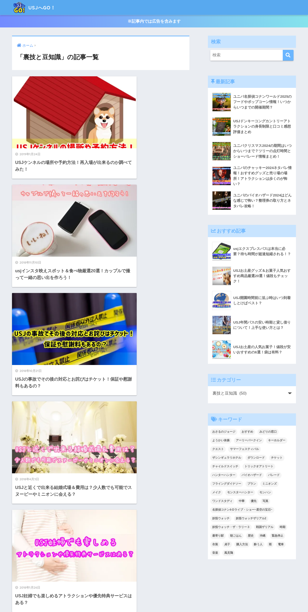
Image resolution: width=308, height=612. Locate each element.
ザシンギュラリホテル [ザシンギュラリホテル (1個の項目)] (226, 458)
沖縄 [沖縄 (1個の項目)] (262, 536)
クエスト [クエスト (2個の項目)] (218, 449)
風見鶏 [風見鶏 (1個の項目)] (228, 553)
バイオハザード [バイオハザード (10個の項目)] (252, 475)
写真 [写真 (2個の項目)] (265, 501)
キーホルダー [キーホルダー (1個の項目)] (276, 440)
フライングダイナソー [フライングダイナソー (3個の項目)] (226, 484)
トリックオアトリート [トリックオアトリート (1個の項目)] (258, 466)
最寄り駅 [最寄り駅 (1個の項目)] (218, 536)
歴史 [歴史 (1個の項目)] (251, 536)
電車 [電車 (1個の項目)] (281, 544)
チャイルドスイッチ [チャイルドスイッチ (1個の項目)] (225, 466)
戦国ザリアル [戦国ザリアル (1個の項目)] (264, 527)
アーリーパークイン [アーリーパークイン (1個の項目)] (249, 440)
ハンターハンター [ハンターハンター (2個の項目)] (223, 475)
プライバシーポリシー (154, 598)
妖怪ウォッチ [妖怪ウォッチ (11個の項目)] (221, 518)
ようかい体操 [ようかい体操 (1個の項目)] (221, 440)
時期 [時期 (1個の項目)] (282, 527)
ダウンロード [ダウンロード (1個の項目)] (256, 458)
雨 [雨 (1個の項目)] (270, 544)
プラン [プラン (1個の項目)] (251, 484)
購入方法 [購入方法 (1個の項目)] (242, 544)
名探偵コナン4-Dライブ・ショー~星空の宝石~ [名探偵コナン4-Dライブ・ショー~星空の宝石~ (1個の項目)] (242, 510)
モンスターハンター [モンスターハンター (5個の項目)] (240, 492)
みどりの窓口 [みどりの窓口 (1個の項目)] (268, 432)
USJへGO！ (36, 7)
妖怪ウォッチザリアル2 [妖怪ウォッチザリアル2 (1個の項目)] (251, 518)
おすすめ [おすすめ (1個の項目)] (247, 432)
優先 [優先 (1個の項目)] (254, 501)
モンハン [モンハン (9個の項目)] (265, 492)
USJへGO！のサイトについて (108, 598)
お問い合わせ (187, 598)
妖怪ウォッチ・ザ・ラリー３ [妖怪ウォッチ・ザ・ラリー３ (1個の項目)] (231, 527)
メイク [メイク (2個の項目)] (216, 492)
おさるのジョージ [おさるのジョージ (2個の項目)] (223, 432)
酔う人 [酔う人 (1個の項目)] (258, 544)
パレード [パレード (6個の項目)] (274, 475)
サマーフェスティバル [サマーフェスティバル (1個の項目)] (244, 449)
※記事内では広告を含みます (154, 21)
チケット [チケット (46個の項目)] (276, 458)
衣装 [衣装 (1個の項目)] (215, 544)
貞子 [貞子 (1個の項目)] (227, 544)
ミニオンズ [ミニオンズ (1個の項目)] (269, 484)
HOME (154, 588)
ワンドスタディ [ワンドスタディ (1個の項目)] (222, 501)
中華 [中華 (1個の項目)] (241, 501)
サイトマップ (213, 598)
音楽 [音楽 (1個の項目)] (215, 553)
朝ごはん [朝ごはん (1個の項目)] (236, 536)
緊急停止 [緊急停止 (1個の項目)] (277, 536)
